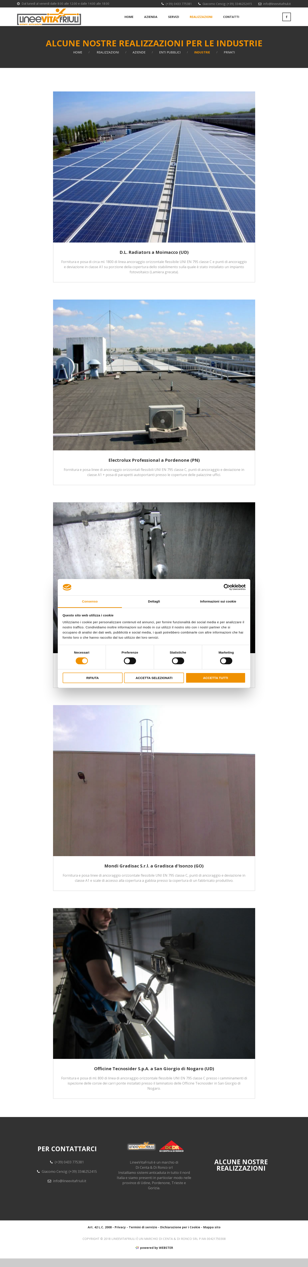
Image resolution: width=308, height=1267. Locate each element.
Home (128, 21)
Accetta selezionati (154, 678)
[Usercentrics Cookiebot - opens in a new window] (227, 587)
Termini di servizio (143, 1236)
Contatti (231, 21)
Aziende (139, 61)
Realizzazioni (201, 21)
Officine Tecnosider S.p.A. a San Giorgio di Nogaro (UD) (154, 1077)
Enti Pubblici (170, 61)
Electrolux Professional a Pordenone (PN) (154, 469)
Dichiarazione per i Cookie (180, 1236)
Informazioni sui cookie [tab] (218, 601)
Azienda (150, 21)
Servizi (173, 21)
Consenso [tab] (90, 601)
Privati (229, 61)
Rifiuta (92, 678)
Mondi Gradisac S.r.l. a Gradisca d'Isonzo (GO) (154, 874)
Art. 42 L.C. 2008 (100, 1236)
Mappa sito (212, 1236)
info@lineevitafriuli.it (277, 4)
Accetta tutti (215, 678)
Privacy (120, 1236)
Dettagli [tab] (154, 601)
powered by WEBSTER (154, 1256)
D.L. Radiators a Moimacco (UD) (154, 261)
